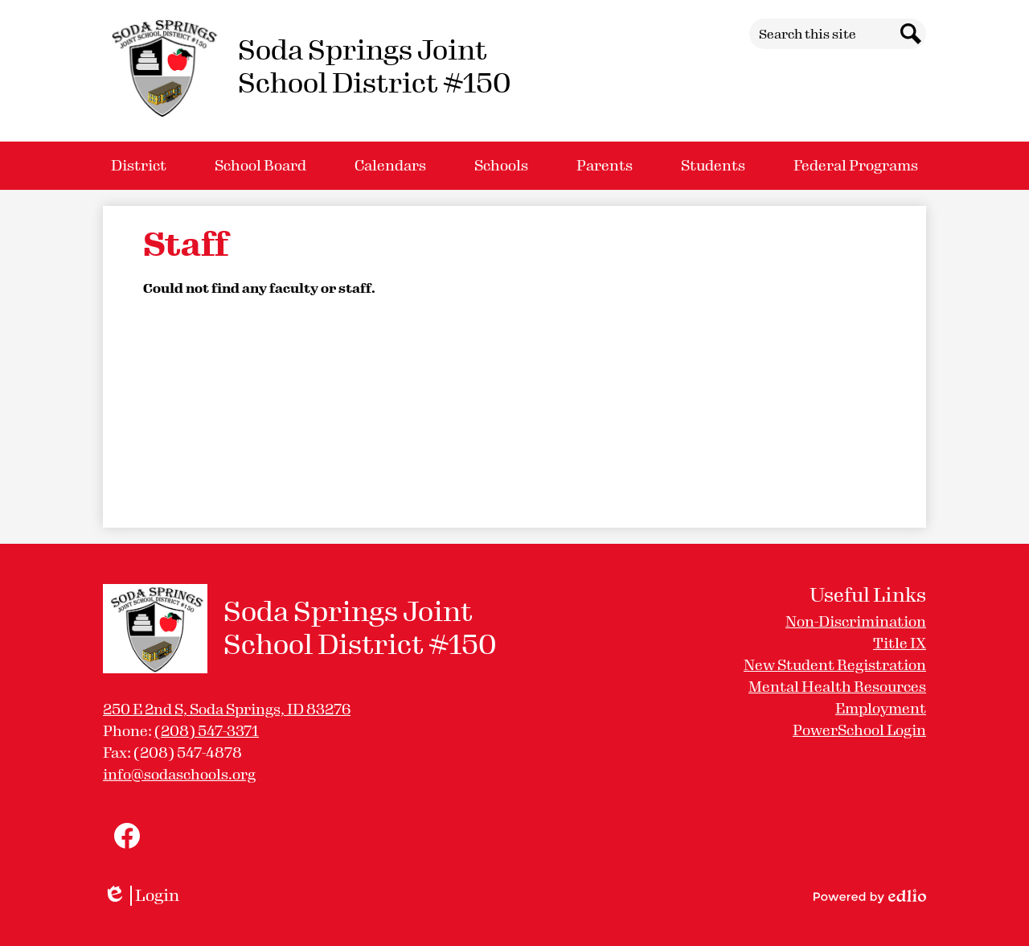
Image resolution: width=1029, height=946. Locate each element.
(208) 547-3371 (206, 731)
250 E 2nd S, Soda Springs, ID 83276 (227, 709)
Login (141, 896)
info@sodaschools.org (179, 775)
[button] (138, 166)
